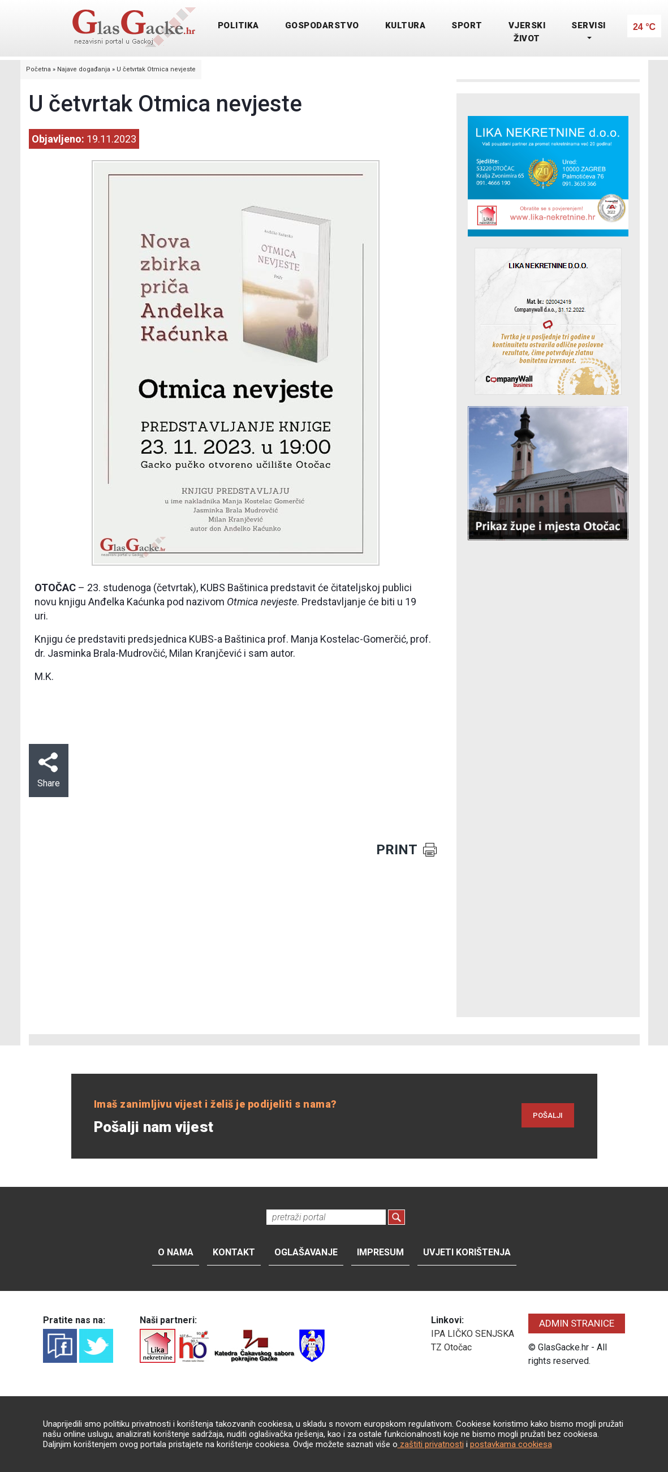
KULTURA (405, 25)
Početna (38, 69)
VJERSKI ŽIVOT (527, 32)
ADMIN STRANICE (576, 1323)
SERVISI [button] (588, 25)
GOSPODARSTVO (322, 25)
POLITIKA (238, 25)
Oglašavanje (306, 1252)
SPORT (466, 25)
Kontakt (234, 1252)
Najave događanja (83, 69)
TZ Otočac (451, 1347)
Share (48, 770)
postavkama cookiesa (511, 1444)
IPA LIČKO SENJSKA (472, 1333)
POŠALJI (548, 1115)
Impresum (380, 1252)
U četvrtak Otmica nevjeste (156, 69)
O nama (175, 1252)
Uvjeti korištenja (467, 1252)
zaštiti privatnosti (431, 1444)
